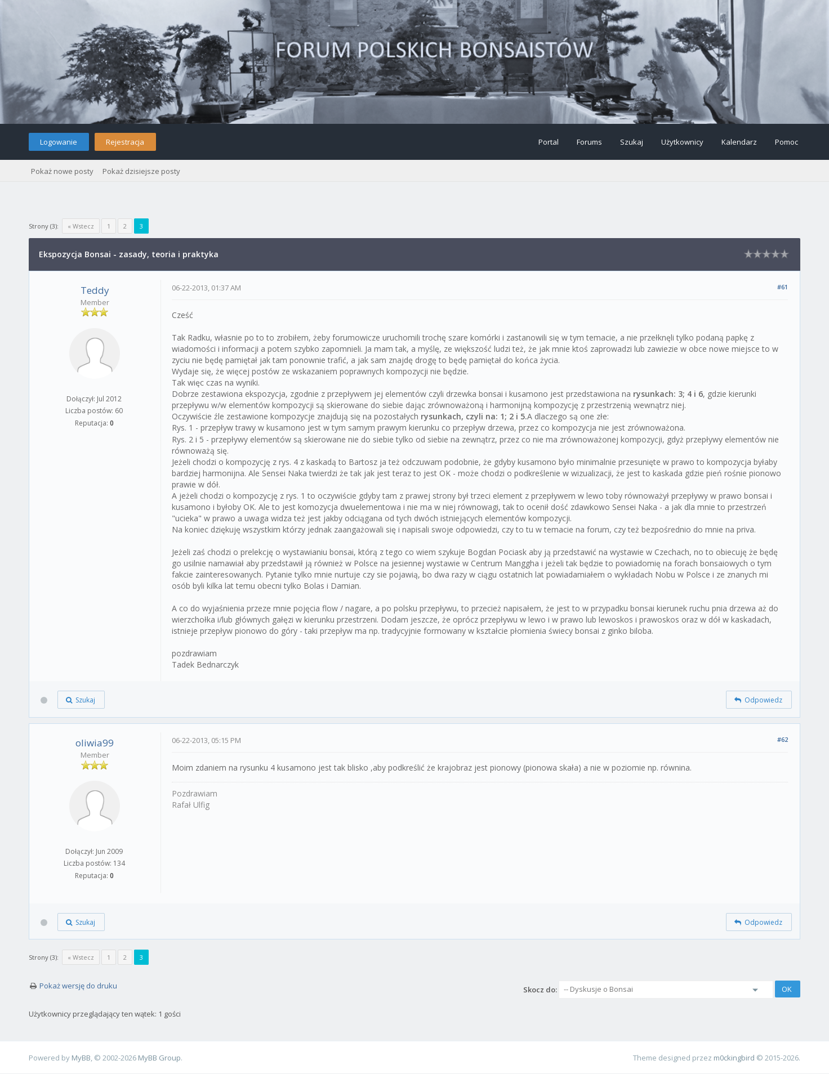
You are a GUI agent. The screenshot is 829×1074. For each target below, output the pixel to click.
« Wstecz (81, 226)
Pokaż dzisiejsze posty (141, 171)
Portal (548, 142)
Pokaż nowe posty (62, 171)
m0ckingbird (734, 1058)
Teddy (95, 290)
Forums (589, 142)
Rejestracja (125, 142)
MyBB (81, 1058)
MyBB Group (159, 1058)
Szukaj (631, 142)
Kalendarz (739, 142)
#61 (782, 287)
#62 (782, 739)
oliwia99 (94, 742)
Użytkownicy (682, 142)
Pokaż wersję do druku (78, 986)
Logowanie (58, 142)
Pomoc (786, 142)
